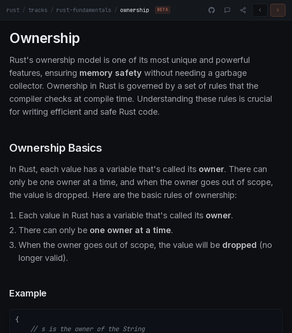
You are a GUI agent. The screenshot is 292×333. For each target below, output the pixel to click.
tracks (38, 10)
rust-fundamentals (83, 10)
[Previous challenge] (260, 10)
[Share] (243, 10)
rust (12, 10)
